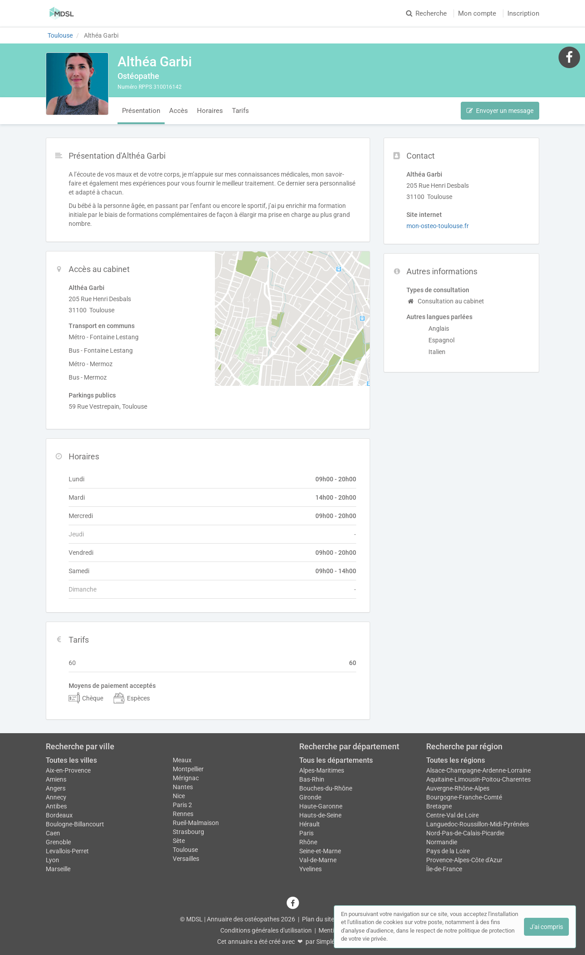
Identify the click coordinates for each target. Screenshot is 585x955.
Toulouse (185, 849)
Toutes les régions (455, 760)
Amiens (56, 779)
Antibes (56, 806)
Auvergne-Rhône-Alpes (457, 788)
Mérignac (186, 778)
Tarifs (240, 111)
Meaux (182, 760)
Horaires (210, 111)
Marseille (58, 869)
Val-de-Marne (317, 860)
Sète (179, 840)
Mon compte (477, 13)
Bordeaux (59, 815)
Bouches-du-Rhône (325, 788)
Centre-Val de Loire (452, 815)
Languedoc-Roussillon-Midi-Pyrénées (477, 824)
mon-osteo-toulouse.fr (437, 225)
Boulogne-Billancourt (75, 824)
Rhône (308, 842)
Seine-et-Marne (320, 851)
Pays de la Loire (448, 851)
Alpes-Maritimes (321, 770)
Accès (178, 111)
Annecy (56, 797)
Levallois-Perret (67, 851)
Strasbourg (188, 831)
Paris (306, 833)
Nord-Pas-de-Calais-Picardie (465, 833)
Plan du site (318, 919)
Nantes (183, 787)
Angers (55, 788)
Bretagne (439, 806)
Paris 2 (182, 804)
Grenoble (58, 842)
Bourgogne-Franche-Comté (464, 797)
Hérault (309, 824)
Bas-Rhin (311, 779)
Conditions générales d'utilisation (266, 930)
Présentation (141, 111)
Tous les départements (336, 760)
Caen (53, 833)
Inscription (523, 13)
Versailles (186, 858)
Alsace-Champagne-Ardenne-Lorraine (478, 770)
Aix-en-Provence (68, 770)
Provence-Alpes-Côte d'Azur (464, 860)
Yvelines (310, 869)
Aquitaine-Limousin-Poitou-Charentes (478, 779)
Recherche (426, 13)
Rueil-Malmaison (196, 822)
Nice (179, 795)
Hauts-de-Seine (320, 815)
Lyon (52, 860)
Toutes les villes (71, 760)
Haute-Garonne (320, 806)
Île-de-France (444, 869)
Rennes (183, 813)
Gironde (310, 797)
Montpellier (188, 769)
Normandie (441, 842)
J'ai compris (546, 926)
